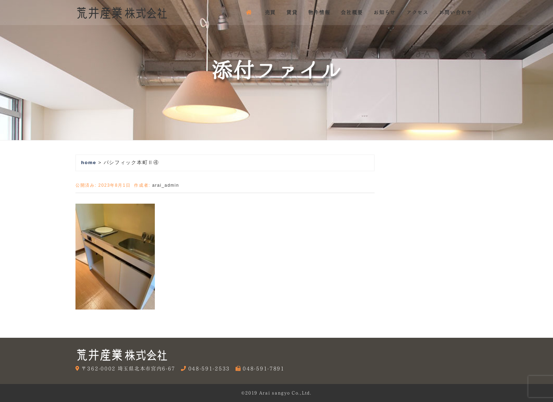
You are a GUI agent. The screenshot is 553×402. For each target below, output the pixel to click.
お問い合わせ (455, 12)
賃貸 (291, 12)
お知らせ (384, 12)
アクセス (417, 12)
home (88, 162)
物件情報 (319, 12)
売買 (270, 12)
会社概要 (352, 12)
